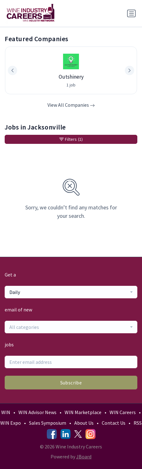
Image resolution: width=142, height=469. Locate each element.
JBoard (83, 456)
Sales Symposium (47, 423)
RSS (138, 423)
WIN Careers (123, 412)
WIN (5, 412)
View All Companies (71, 105)
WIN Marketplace (83, 412)
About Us (84, 423)
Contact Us (113, 423)
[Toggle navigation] (131, 13)
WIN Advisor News (37, 412)
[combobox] (71, 292)
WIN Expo (10, 423)
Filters (71, 139)
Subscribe (71, 382)
